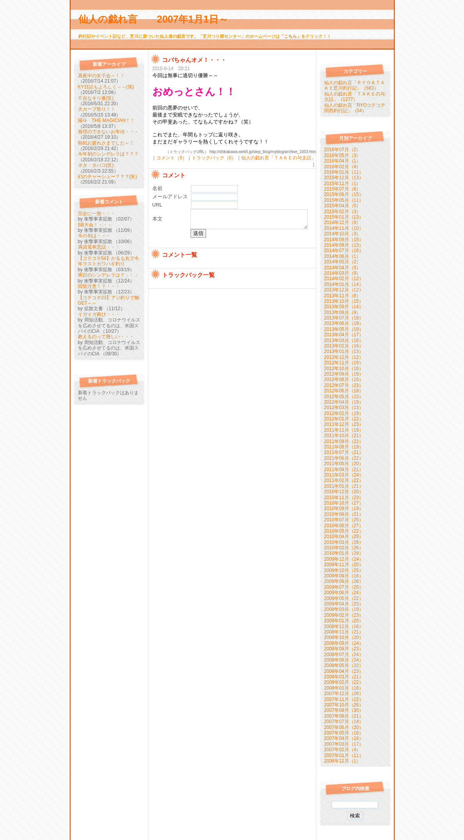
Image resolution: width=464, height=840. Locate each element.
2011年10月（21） (343, 435)
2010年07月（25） (343, 519)
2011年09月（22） (343, 441)
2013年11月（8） (342, 295)
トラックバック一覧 (188, 284)
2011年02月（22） (343, 480)
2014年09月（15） (343, 239)
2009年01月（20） (343, 620)
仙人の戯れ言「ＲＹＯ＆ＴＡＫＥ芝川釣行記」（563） (354, 85)
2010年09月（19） (343, 508)
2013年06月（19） (343, 323)
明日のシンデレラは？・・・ (108, 275)
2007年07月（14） (343, 721)
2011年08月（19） (343, 447)
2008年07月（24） (343, 654)
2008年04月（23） (343, 671)
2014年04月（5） (342, 267)
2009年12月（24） (343, 559)
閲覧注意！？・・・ (99, 286)
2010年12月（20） (343, 491)
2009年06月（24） (343, 592)
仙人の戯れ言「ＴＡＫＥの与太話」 (278, 158)
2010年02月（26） (343, 548)
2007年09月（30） (343, 710)
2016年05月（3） (342, 155)
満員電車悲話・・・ (99, 247)
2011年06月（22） (343, 458)
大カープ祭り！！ (96, 109)
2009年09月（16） (343, 576)
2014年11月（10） (343, 228)
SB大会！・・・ (95, 225)
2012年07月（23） (343, 385)
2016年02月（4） (342, 166)
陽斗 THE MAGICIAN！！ (106, 120)
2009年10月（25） (343, 570)
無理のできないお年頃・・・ (108, 131)
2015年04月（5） (342, 205)
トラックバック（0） (214, 158)
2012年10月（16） (343, 368)
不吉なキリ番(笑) (96, 98)
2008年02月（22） (343, 682)
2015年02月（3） (342, 211)
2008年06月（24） (343, 660)
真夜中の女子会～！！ (101, 75)
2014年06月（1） (342, 256)
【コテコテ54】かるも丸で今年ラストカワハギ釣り (108, 261)
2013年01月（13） (343, 351)
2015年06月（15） (343, 194)
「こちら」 (290, 36)
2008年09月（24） (343, 643)
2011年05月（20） (343, 463)
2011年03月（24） (343, 475)
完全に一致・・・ (96, 213)
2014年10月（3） (342, 233)
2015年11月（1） (342, 183)
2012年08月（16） (343, 379)
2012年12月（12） (343, 357)
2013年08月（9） (342, 312)
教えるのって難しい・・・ (106, 336)
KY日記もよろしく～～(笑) (106, 87)
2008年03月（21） (343, 676)
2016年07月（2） (342, 149)
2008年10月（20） (343, 637)
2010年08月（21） (343, 514)
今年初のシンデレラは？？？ (108, 154)
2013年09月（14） (343, 306)
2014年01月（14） (343, 284)
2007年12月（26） (343, 693)
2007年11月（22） (343, 699)
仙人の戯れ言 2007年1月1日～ (158, 19)
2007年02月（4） (342, 749)
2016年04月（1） (342, 161)
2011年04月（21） (343, 469)
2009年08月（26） (343, 581)
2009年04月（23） (343, 604)
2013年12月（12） (343, 290)
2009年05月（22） (343, 598)
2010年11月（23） (343, 497)
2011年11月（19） (343, 430)
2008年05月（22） (343, 665)
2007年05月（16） (343, 733)
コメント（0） (171, 158)
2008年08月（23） (343, 648)
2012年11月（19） (343, 362)
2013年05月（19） (343, 329)
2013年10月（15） (343, 301)
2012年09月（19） (343, 374)
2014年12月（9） (342, 222)
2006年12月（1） (342, 761)
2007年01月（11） (343, 755)
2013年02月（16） (343, 346)
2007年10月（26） (343, 705)
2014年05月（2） (342, 262)
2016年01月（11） (343, 172)
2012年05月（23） (343, 396)
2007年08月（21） (343, 716)
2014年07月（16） (343, 250)
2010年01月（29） (343, 553)
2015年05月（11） (343, 200)
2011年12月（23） (343, 424)
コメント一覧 (179, 264)
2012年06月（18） (343, 391)
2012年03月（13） (343, 407)
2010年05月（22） (343, 531)
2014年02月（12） (343, 278)
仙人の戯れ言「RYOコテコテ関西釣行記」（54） (355, 107)
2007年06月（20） (343, 727)
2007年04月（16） (343, 738)
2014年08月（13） (343, 245)
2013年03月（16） (343, 340)
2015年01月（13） (343, 217)
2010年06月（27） (343, 525)
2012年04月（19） (343, 402)
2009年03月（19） (343, 609)
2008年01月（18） (343, 688)
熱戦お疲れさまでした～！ (106, 143)
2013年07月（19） (343, 318)
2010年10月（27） (343, 503)
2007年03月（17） (343, 744)
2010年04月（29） (343, 536)
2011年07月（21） (343, 452)
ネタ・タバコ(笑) (96, 165)
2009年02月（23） (343, 615)
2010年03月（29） (343, 542)
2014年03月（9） (342, 273)
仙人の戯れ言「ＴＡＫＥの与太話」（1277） (354, 96)
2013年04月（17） (343, 334)
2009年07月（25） (343, 587)
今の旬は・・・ (94, 235)
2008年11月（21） (343, 632)
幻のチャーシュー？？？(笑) (107, 176)
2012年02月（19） (343, 413)
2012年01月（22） (343, 419)
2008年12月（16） (343, 626)
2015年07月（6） (342, 189)
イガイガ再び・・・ (99, 314)
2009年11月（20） (343, 564)
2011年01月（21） (343, 486)
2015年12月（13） (343, 177)
